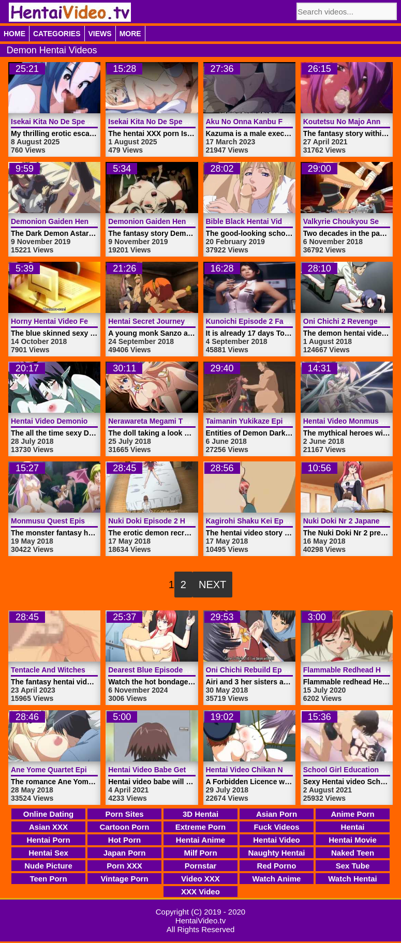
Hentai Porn (48, 839)
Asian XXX (48, 826)
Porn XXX (124, 865)
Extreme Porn (200, 826)
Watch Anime (277, 878)
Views (100, 33)
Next (212, 584)
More (130, 33)
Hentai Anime (200, 839)
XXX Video (200, 891)
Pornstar (201, 865)
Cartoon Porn (125, 826)
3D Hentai (200, 814)
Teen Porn (48, 878)
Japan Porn (124, 852)
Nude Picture (48, 865)
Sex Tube (353, 865)
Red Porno (276, 865)
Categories (57, 33)
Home (14, 33)
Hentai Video (276, 839)
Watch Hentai (352, 878)
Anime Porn (352, 814)
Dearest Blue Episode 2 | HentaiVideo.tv (176, 670)
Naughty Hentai (276, 852)
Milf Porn (200, 852)
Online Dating (48, 814)
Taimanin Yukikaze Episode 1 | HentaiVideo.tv (284, 421)
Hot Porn (124, 839)
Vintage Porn (124, 878)
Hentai (353, 826)
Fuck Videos (276, 826)
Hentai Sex (48, 852)
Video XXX (200, 878)
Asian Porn (276, 814)
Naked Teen (352, 852)
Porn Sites (124, 814)
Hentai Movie (353, 839)
